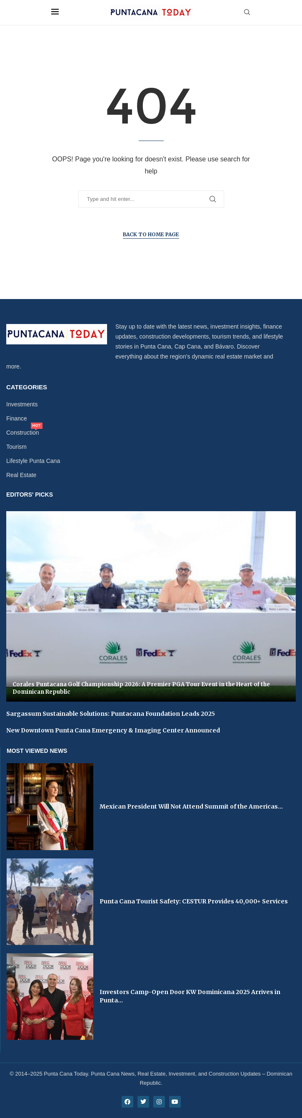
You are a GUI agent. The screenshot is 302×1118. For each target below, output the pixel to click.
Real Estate (21, 475)
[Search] (247, 12)
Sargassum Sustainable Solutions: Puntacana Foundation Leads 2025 (110, 713)
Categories (26, 387)
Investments (21, 404)
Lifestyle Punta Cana (33, 461)
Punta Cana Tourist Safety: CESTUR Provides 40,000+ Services (194, 901)
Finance (16, 418)
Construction (22, 432)
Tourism (16, 447)
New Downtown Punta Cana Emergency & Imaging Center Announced (113, 730)
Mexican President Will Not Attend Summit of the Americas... (191, 806)
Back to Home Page (151, 234)
